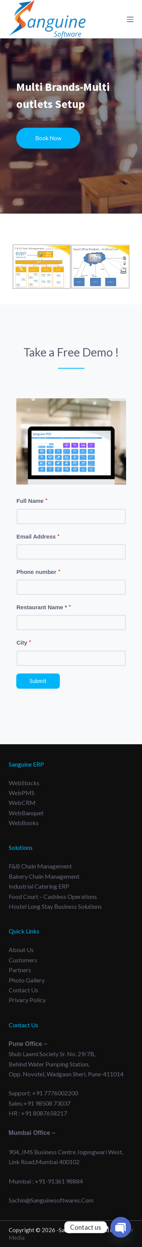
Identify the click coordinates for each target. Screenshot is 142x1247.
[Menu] (130, 19)
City (24, 642)
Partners (20, 969)
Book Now (48, 138)
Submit (38, 680)
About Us (21, 949)
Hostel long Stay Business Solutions (55, 906)
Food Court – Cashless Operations (53, 896)
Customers (23, 959)
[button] (21, 267)
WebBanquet (26, 812)
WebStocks (24, 782)
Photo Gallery (27, 980)
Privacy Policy (27, 999)
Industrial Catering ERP (39, 886)
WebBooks (24, 822)
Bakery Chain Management (44, 876)
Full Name (32, 500)
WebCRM (22, 802)
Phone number (39, 571)
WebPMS (21, 792)
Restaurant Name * (44, 607)
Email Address (38, 536)
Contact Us (23, 989)
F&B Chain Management (40, 866)
